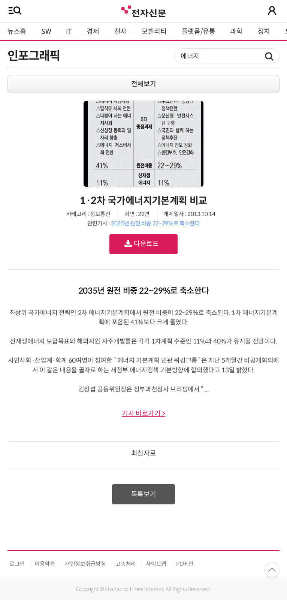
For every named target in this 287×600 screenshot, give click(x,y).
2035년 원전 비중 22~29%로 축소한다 (155, 223)
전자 (120, 31)
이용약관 (44, 563)
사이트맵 (156, 563)
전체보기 (143, 84)
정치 (264, 31)
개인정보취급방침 (85, 563)
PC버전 (184, 563)
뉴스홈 (16, 31)
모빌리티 (154, 31)
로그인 (17, 563)
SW (46, 31)
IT (69, 31)
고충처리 (125, 563)
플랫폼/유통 (198, 31)
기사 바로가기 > (143, 414)
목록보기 (143, 494)
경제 (93, 31)
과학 (236, 31)
